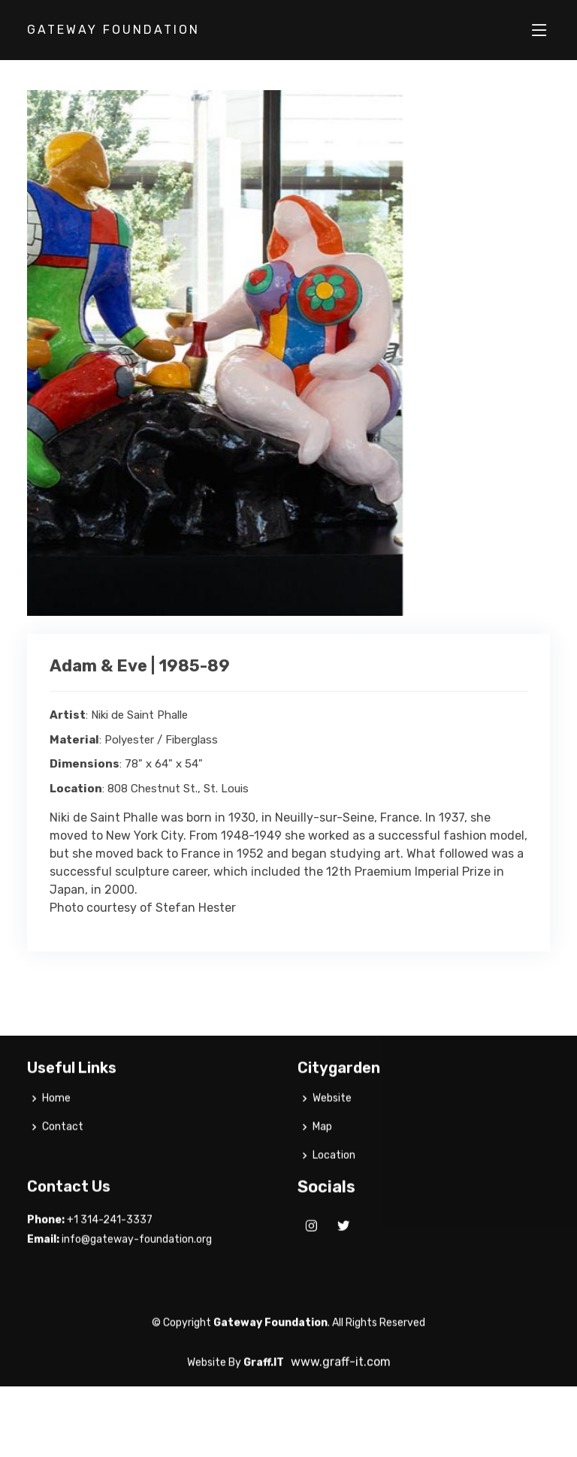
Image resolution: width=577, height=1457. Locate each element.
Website (332, 1123)
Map (322, 1152)
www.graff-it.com (341, 1387)
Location (334, 1180)
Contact (62, 1152)
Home (56, 1123)
